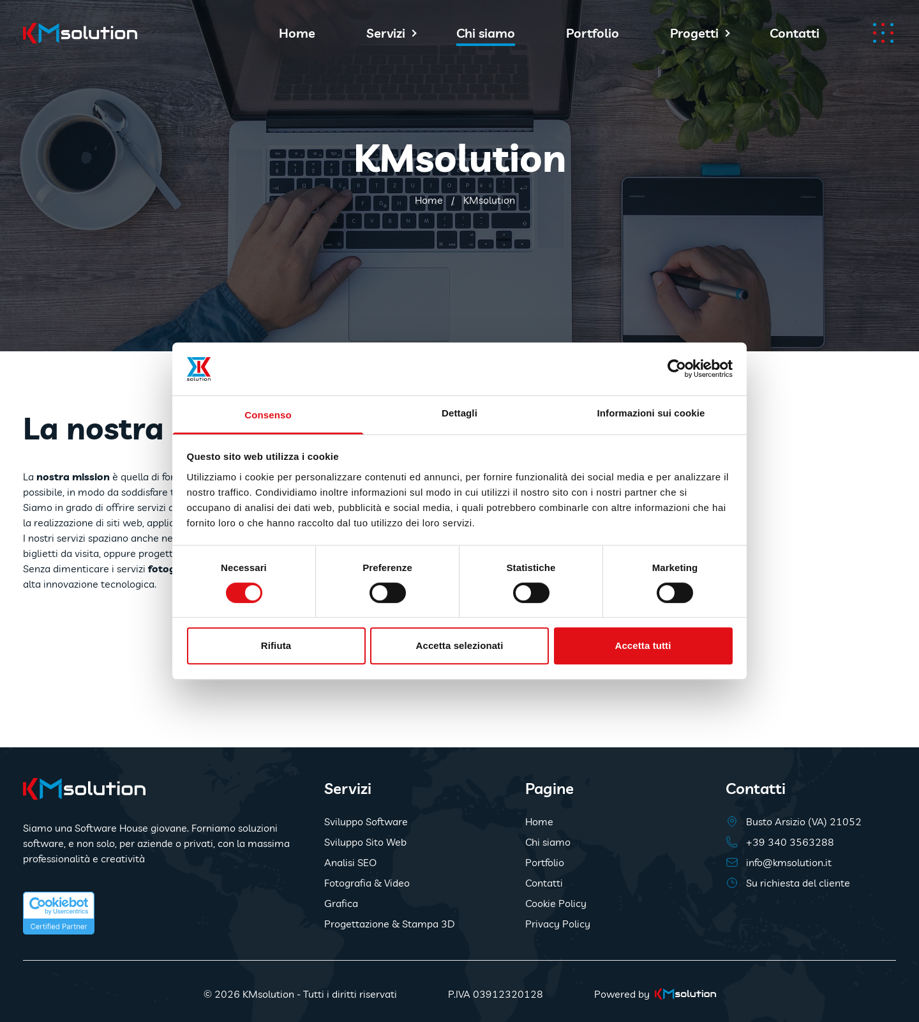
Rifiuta (276, 645)
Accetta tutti (643, 645)
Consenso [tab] (267, 414)
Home (297, 33)
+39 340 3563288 (790, 841)
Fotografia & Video (367, 882)
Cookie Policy (556, 903)
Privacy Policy (557, 923)
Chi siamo (485, 33)
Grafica (341, 903)
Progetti (694, 33)
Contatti (794, 33)
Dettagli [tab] (459, 413)
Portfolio (592, 33)
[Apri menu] (883, 32)
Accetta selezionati (460, 645)
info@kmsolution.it (789, 862)
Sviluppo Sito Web (365, 841)
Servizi (385, 33)
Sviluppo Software (366, 821)
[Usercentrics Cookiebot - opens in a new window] (677, 368)
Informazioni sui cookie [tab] (651, 413)
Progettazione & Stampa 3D (389, 923)
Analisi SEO (350, 862)
